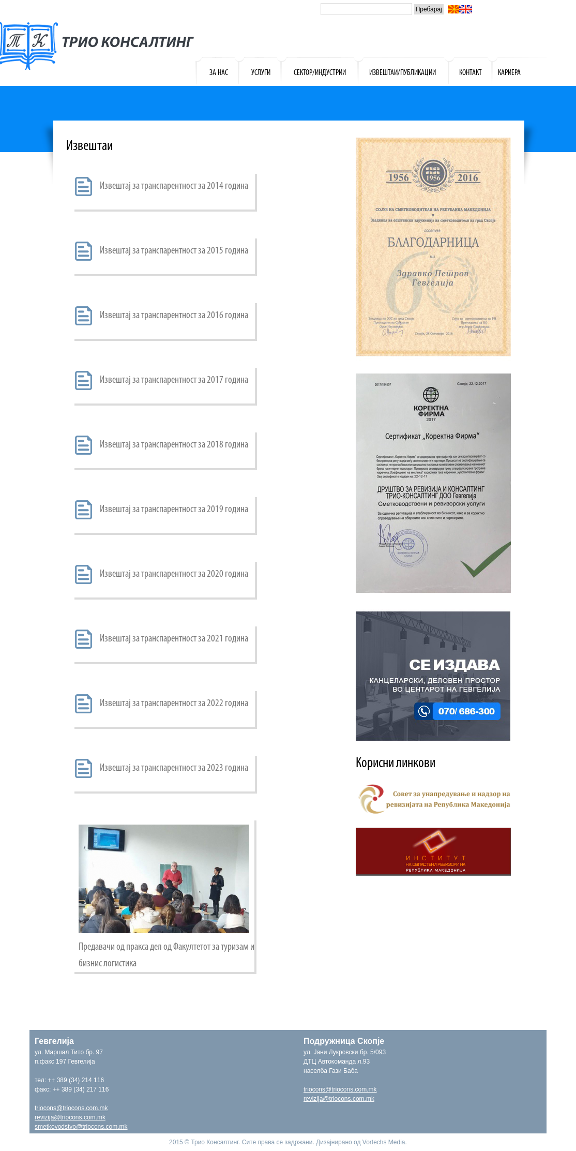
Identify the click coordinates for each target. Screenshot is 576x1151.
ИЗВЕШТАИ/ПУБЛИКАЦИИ (402, 73)
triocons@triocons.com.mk (71, 1108)
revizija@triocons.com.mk (70, 1117)
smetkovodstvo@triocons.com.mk (81, 1126)
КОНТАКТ (470, 73)
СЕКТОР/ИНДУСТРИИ (320, 73)
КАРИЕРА (509, 73)
